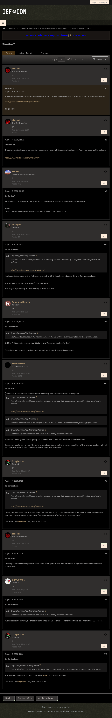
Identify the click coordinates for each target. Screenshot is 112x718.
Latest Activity (26, 53)
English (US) (25, 698)
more (45, 675)
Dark (9, 698)
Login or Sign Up (99, 2)
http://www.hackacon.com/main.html (22, 101)
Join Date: (16, 78)
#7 (105, 481)
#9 (105, 599)
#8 (105, 553)
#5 (105, 321)
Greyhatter (21, 521)
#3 (105, 191)
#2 (105, 140)
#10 (105, 654)
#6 (105, 383)
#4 (105, 244)
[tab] (8, 53)
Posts (9, 53)
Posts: (14, 81)
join (70, 35)
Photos (44, 53)
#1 (106, 88)
